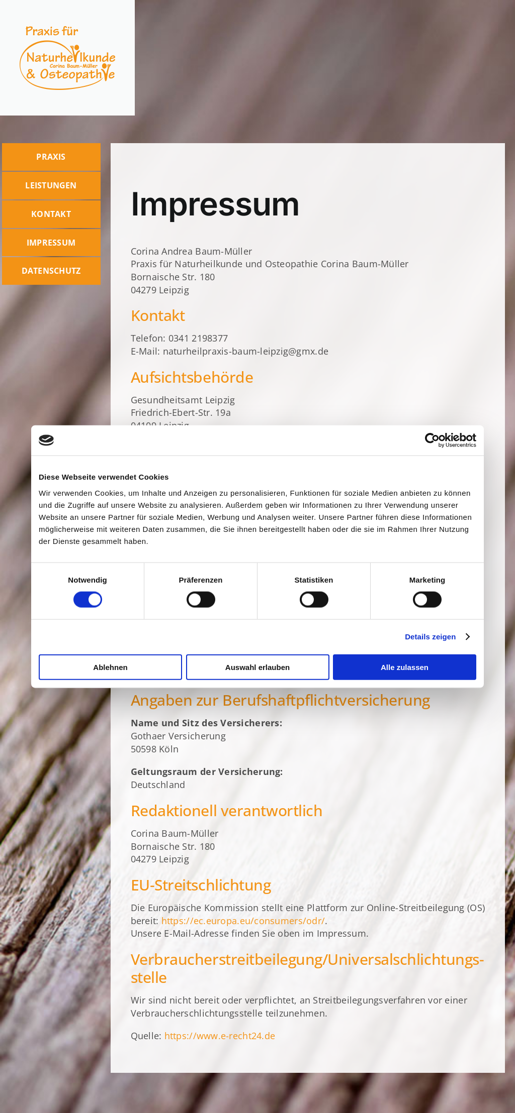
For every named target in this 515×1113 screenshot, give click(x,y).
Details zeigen (430, 636)
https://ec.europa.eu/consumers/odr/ (243, 921)
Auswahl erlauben (257, 666)
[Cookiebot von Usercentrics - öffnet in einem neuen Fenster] (432, 440)
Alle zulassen (404, 666)
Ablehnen (110, 666)
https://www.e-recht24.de (219, 1036)
